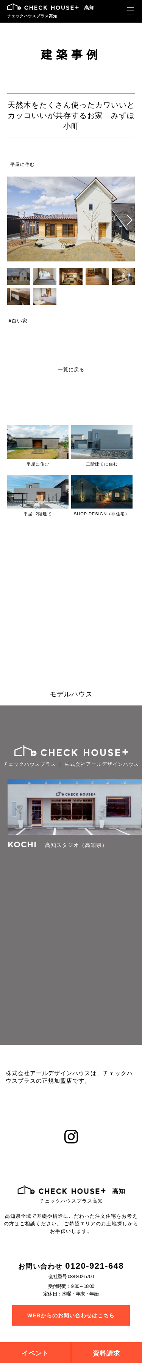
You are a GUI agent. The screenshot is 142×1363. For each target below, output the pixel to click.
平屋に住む (22, 164)
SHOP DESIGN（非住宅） (102, 514)
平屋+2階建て (37, 514)
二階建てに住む (102, 464)
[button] (130, 220)
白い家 (19, 321)
